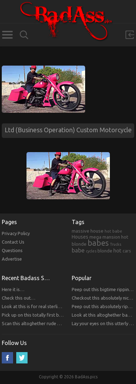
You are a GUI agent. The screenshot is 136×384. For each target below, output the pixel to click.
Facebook (7, 357)
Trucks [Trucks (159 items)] (115, 244)
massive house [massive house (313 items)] (88, 231)
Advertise (12, 258)
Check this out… (18, 297)
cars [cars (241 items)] (127, 250)
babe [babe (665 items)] (78, 250)
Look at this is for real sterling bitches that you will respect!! (62, 306)
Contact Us (13, 241)
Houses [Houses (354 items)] (80, 237)
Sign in (129, 34)
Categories (7, 35)
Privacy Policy (16, 233)
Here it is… (13, 289)
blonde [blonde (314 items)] (104, 251)
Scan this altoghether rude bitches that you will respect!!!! (60, 323)
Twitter (22, 357)
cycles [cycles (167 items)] (91, 251)
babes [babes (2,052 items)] (98, 243)
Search (24, 34)
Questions (12, 250)
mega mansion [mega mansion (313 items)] (104, 237)
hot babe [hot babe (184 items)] (113, 231)
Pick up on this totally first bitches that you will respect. (58, 314)
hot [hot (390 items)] (117, 251)
